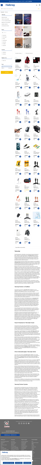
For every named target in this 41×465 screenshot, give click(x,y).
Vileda (33, 444)
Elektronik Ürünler (4, 17)
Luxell (34, 99)
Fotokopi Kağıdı (23, 442)
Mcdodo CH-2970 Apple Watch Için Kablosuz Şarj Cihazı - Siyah (17, 136)
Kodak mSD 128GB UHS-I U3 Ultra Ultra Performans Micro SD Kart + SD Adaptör (27, 170)
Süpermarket (13, 443)
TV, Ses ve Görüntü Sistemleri (6, 20)
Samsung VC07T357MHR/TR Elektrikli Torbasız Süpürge (27, 67)
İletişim (2, 443)
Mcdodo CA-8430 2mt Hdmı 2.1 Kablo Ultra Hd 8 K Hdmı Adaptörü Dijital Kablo (27, 222)
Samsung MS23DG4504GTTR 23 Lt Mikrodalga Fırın (18, 67)
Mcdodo (25, 82)
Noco (25, 185)
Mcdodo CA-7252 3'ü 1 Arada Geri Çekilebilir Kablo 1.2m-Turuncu (18, 205)
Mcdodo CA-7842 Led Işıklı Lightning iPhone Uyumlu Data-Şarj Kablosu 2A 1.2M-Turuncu (36, 205)
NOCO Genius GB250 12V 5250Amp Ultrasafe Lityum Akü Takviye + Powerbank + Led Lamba (27, 188)
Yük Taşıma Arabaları (24, 441)
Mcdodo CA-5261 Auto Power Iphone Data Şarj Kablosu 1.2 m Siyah (36, 170)
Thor (3, 38)
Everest (4, 42)
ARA (38, 8)
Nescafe (33, 445)
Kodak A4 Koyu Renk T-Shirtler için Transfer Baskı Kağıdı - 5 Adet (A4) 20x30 (18, 170)
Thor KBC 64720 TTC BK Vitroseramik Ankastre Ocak (36, 67)
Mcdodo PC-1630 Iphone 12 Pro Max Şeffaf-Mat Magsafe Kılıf (36, 222)
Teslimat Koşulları (3, 448)
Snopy (35, 116)
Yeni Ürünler (13, 441)
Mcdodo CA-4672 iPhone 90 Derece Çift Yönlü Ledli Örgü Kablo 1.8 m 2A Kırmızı (18, 118)
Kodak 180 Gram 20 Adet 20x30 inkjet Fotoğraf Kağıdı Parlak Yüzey (36, 153)
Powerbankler (23, 443)
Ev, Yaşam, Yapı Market (14, 447)
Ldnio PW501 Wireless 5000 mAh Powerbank (27, 101)
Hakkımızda (2, 442)
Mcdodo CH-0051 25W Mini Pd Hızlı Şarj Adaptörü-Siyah (18, 222)
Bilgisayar (20, 290)
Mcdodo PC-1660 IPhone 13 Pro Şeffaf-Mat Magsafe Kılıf (18, 239)
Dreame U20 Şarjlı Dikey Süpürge (17, 84)
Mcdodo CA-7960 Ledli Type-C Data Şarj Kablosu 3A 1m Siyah (36, 188)
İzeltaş (33, 453)
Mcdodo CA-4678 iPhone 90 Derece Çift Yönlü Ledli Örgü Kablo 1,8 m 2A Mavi (27, 118)
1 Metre (4, 52)
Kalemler (22, 449)
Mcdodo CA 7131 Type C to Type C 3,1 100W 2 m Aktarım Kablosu (27, 153)
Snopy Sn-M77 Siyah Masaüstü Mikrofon (36, 118)
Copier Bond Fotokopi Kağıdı (35, 443)
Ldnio (4, 45)
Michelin (33, 451)
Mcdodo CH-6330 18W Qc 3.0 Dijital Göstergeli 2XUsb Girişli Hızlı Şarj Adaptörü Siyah (36, 136)
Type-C (4, 60)
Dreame (4, 35)
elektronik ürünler (30, 392)
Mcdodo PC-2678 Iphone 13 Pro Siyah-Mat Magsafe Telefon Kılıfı (27, 239)
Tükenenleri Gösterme (29, 53)
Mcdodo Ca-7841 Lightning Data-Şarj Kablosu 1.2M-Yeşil (27, 205)
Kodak (4, 43)
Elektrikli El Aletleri (24, 450)
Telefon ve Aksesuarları (14, 448)
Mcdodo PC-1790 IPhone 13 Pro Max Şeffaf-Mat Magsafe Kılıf (18, 153)
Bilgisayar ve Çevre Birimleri (6, 22)
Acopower (4, 40)
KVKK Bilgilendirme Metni (5, 449)
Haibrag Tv (2, 447)
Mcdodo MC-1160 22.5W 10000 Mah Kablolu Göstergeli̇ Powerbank (17, 101)
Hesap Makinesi (23, 447)
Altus (32, 441)
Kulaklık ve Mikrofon (5, 24)
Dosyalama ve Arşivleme (15, 449)
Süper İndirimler (13, 442)
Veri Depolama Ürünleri (5, 25)
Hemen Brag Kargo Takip (5, 441)
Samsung (33, 452)
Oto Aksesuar (13, 450)
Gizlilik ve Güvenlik (3, 450)
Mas (32, 450)
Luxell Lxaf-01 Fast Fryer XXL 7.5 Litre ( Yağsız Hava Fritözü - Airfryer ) (36, 101)
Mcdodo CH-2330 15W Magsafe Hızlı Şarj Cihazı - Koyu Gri (26, 84)
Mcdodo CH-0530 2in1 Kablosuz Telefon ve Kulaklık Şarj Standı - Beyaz (18, 188)
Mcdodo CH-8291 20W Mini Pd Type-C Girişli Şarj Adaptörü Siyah (27, 136)
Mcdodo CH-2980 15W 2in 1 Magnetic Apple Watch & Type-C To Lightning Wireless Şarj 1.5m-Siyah (36, 84)
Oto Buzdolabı (23, 448)
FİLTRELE (7, 72)
